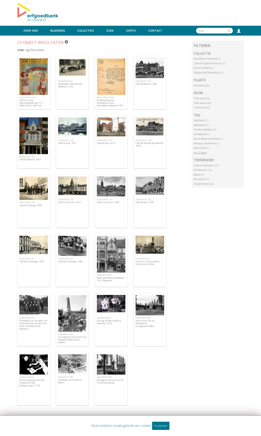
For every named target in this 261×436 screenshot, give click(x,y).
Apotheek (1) (200, 120)
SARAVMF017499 (65, 334)
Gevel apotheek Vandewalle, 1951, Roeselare (110, 279)
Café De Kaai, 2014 (106, 143)
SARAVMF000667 (26, 377)
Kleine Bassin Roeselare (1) (208, 138)
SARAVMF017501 (143, 258)
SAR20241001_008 (143, 140)
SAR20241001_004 (143, 81)
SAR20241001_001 (27, 258)
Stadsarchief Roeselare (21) (208, 72)
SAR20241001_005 (27, 156)
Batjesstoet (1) (201, 125)
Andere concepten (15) (206, 165)
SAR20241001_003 (143, 199)
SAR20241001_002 (66, 258)
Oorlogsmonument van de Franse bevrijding (110, 381)
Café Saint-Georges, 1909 (31, 261)
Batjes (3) (198, 174)
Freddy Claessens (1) (205, 129)
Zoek (110, 30)
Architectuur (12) (203, 170)
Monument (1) (201, 148)
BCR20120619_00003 (105, 97)
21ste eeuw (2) (202, 107)
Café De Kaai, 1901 (67, 143)
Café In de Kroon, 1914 (69, 202)
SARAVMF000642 (65, 81)
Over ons (30, 30)
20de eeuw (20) (202, 103)
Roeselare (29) (201, 85)
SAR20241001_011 (104, 199)
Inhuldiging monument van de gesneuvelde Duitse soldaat (72, 339)
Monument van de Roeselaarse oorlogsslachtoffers (145, 323)
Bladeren (57, 30)
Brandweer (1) (201, 179)
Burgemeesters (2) (204, 184)
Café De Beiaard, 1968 (146, 83)
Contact (155, 30)
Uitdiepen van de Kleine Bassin (70, 381)
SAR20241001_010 (66, 199)
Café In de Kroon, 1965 (108, 202)
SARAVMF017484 (143, 318)
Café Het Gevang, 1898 (30, 205)
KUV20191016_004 (27, 97)
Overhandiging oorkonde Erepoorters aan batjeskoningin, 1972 (31, 382)
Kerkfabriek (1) (202, 134)
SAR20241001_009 (27, 202)
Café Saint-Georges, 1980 (70, 261)
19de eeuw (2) (201, 98)
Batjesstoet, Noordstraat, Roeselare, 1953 (70, 85)
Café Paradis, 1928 (145, 202)
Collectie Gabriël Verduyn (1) (209, 63)
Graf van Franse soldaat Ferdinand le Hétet (147, 263)
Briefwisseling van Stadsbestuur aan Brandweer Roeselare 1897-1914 (110, 104)
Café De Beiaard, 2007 (30, 159)
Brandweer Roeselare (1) (207, 58)
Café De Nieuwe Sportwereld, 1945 (150, 144)
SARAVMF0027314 (27, 318)
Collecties (85, 30)
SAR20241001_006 (66, 140)
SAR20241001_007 (104, 140)
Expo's (131, 30)
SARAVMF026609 (104, 275)
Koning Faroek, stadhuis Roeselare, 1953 (109, 322)
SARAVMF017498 (65, 377)
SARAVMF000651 (104, 318)
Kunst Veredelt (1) (203, 68)
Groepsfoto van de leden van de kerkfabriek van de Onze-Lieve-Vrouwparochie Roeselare (33, 324)
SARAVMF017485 (104, 377)
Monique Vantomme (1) (206, 143)
